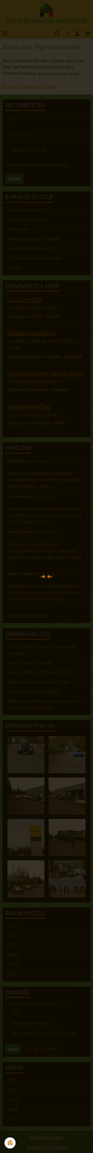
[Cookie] (10, 1143)
